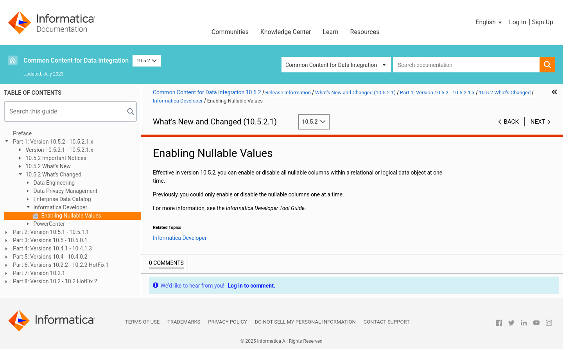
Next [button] (538, 121)
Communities (230, 32)
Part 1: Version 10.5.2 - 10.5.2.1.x (53, 142)
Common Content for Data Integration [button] (331, 65)
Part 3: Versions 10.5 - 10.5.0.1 (50, 240)
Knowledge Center (285, 32)
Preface (22, 133)
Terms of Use (142, 322)
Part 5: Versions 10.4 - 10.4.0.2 (50, 257)
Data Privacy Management (64, 191)
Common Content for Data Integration (76, 60)
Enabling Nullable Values (70, 215)
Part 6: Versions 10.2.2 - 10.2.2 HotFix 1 (61, 265)
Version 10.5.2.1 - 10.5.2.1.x (58, 150)
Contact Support (387, 322)
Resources (365, 32)
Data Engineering (53, 183)
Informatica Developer (59, 207)
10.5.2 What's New (47, 166)
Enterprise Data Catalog (61, 199)
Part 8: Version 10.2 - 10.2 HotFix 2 (55, 281)
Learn (330, 32)
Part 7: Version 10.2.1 (39, 273)
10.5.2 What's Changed (52, 174)
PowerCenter (48, 224)
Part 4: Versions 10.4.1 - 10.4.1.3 (52, 248)
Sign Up (542, 22)
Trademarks (183, 322)
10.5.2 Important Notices (55, 158)
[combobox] (466, 64)
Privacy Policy (227, 322)
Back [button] (511, 121)
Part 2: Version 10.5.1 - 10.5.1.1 (51, 232)
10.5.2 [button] (146, 60)
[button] (489, 22)
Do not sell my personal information (305, 322)
